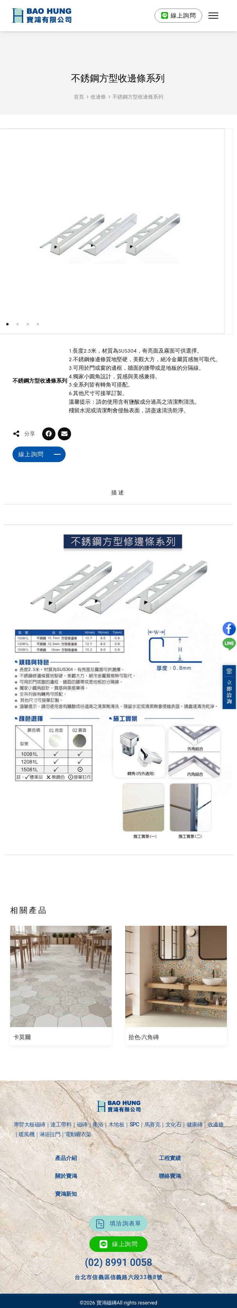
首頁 (79, 97)
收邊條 (98, 97)
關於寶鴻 (66, 1176)
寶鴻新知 (66, 1194)
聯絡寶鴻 (170, 1176)
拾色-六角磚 (143, 1037)
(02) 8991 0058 (118, 1262)
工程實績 (170, 1158)
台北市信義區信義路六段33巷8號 (118, 1277)
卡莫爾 (22, 1037)
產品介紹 (66, 1158)
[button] (213, 15)
